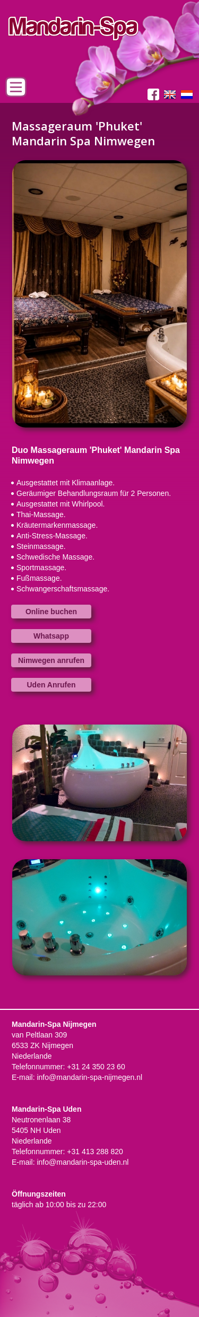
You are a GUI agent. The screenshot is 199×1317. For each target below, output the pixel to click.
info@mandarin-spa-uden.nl (82, 1162)
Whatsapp (51, 636)
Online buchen (51, 611)
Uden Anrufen (51, 685)
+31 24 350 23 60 (96, 1066)
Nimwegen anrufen (51, 660)
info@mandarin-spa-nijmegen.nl (89, 1077)
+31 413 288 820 (95, 1151)
